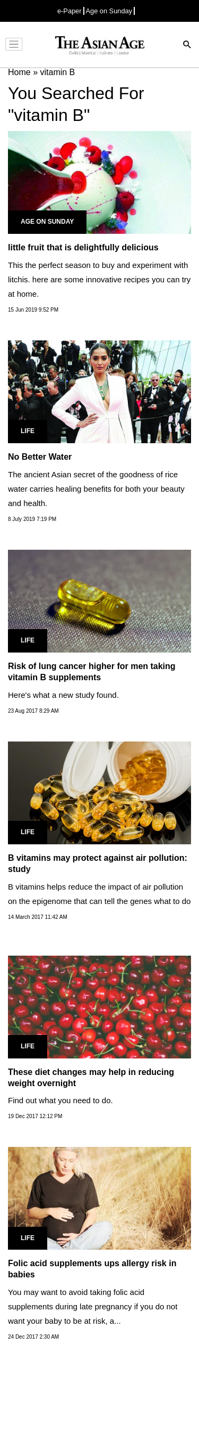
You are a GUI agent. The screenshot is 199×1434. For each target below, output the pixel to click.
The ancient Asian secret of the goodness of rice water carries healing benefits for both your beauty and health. (96, 489)
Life (27, 431)
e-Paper (69, 11)
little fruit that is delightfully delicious (83, 247)
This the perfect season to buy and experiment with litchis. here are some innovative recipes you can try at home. (99, 279)
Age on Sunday (109, 11)
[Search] (187, 45)
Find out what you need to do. (60, 1100)
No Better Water (40, 456)
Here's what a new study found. (63, 694)
